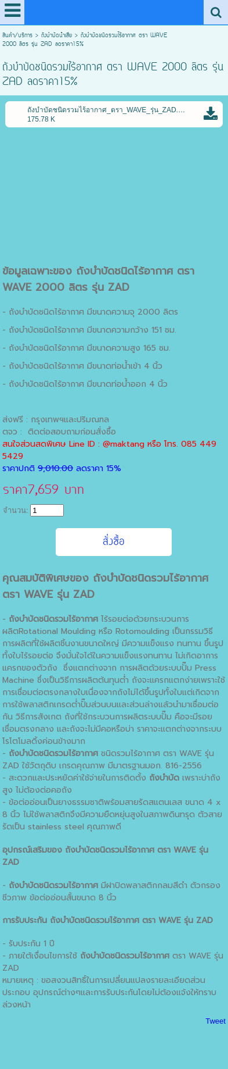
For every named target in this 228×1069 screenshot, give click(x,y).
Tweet (215, 1021)
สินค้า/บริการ (17, 35)
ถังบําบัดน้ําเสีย (56, 35)
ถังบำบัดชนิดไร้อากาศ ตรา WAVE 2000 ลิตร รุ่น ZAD (98, 279)
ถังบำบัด (65, 920)
